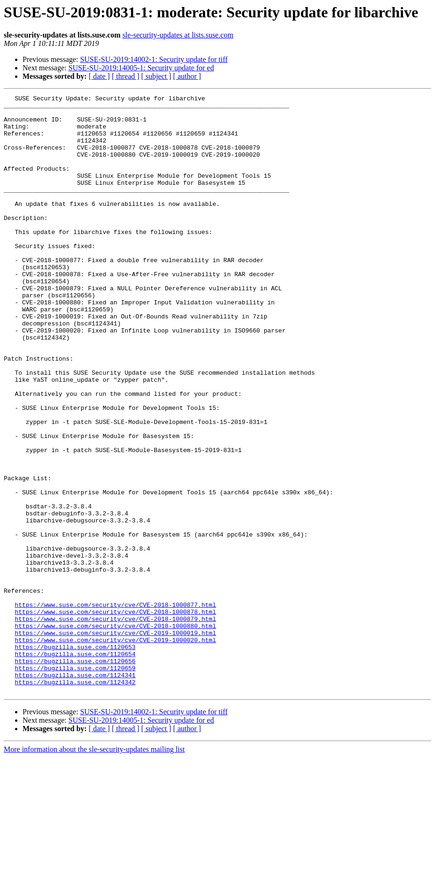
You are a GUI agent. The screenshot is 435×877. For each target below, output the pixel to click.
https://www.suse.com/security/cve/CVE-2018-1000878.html (115, 715)
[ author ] (187, 76)
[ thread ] (125, 76)
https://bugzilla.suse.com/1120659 (75, 783)
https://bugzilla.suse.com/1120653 (75, 758)
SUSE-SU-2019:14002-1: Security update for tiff (154, 59)
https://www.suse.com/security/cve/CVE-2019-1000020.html (115, 749)
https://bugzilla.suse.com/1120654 (75, 766)
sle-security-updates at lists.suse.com (177, 35)
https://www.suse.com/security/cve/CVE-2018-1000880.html (115, 732)
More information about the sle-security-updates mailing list (94, 869)
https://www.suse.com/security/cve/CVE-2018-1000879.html (115, 724)
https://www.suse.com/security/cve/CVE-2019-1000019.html (115, 741)
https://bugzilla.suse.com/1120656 (75, 775)
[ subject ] (156, 76)
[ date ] (99, 76)
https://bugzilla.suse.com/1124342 (75, 800)
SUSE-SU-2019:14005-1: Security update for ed (141, 68)
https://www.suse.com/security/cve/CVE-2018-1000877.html (115, 707)
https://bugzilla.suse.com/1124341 (75, 791)
